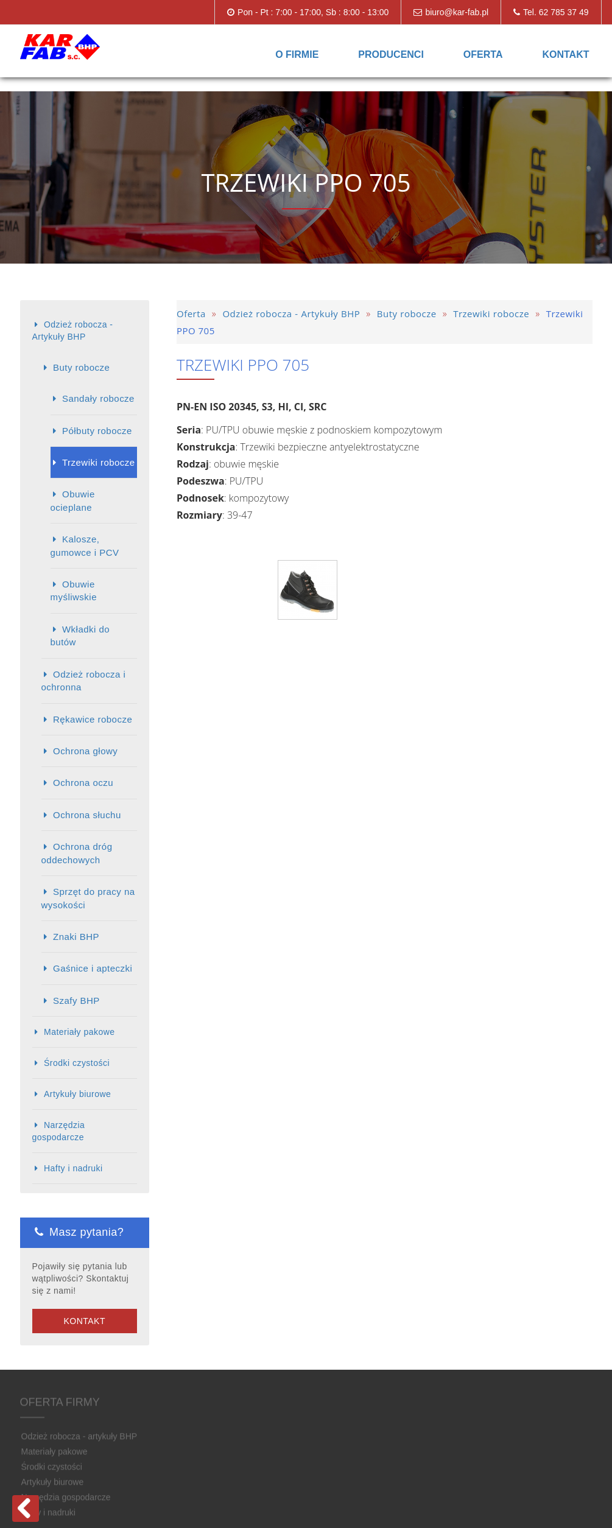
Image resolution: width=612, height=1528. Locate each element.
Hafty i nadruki (73, 1168)
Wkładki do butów (80, 635)
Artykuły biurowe (77, 1094)
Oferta (483, 54)
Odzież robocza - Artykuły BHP (72, 331)
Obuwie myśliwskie (74, 590)
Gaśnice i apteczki (92, 968)
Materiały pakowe (79, 1032)
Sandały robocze (98, 398)
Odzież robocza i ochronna (83, 680)
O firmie (296, 54)
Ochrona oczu (83, 782)
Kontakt (565, 54)
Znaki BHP (76, 936)
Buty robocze (81, 367)
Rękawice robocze (92, 719)
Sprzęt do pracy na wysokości (88, 897)
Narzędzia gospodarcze (58, 1131)
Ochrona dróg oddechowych (77, 852)
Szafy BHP (76, 1000)
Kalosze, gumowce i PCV (85, 545)
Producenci (391, 54)
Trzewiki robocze (98, 462)
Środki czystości (77, 1063)
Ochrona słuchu (87, 815)
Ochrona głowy (85, 751)
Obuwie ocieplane (73, 500)
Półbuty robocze (97, 431)
